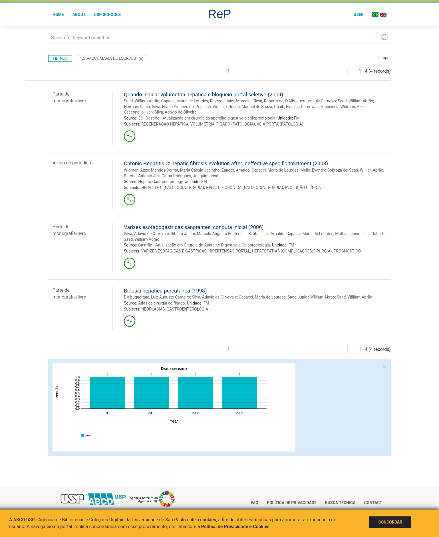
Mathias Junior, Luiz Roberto (360, 233)
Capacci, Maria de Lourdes (184, 101)
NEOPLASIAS (153, 309)
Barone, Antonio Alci (142, 176)
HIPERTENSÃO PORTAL (229, 251)
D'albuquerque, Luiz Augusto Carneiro (157, 297)
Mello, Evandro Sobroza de (323, 170)
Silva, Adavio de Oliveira (176, 112)
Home (58, 14)
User (359, 14)
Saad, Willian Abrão (366, 170)
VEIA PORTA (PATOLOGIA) (280, 124)
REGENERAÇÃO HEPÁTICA (164, 124)
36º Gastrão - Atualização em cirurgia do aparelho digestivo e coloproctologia (206, 118)
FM (297, 118)
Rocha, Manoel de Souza (250, 106)
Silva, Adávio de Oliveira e (146, 233)
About (79, 14)
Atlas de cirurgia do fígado (161, 303)
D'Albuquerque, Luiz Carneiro (310, 101)
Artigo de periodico (72, 163)
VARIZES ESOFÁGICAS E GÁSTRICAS (174, 251)
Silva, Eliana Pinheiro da (173, 106)
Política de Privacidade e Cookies (235, 526)
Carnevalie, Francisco (320, 106)
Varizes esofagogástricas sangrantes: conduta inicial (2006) (194, 227)
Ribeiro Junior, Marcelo (230, 101)
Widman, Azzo (353, 106)
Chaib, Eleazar (286, 106)
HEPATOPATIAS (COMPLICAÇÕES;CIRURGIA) (292, 251)
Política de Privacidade (292, 502)
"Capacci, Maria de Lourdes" (112, 59)
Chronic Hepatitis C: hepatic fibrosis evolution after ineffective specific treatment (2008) (226, 163)
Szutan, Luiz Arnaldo (266, 233)
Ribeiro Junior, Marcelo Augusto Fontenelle (209, 233)
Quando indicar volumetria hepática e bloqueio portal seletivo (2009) (203, 95)
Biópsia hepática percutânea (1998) (165, 291)
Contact (373, 502)
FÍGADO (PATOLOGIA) (235, 124)
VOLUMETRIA (202, 124)
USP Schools (107, 14)
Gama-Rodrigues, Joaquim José (190, 176)
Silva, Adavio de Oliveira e (214, 297)
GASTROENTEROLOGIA (187, 309)
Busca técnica (340, 502)
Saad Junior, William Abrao (311, 297)
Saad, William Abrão (141, 101)
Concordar (390, 522)
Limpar (384, 57)
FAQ (254, 502)
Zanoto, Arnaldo (235, 170)
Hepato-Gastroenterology (160, 181)
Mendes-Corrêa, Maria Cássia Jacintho (185, 170)
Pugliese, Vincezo (211, 106)
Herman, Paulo (137, 106)
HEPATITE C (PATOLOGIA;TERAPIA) (172, 187)
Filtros (60, 58)
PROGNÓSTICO (347, 251)
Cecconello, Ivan (138, 112)
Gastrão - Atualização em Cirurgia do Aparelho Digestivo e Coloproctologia (204, 245)
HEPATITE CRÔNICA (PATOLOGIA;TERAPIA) (244, 187)
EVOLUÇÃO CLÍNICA (303, 187)
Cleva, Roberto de (267, 101)
